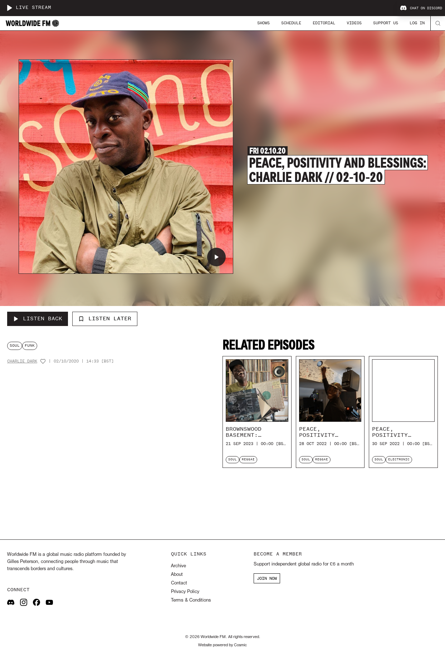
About (177, 575)
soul (15, 345)
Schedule (291, 22)
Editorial (324, 22)
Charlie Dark (22, 361)
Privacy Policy (185, 592)
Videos (354, 22)
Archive (178, 566)
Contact (179, 583)
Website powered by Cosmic (222, 645)
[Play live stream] (9, 7)
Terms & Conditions (191, 600)
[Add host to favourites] (43, 361)
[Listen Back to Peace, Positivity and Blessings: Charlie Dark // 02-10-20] (37, 319)
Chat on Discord (421, 8)
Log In (417, 22)
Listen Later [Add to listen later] (104, 318)
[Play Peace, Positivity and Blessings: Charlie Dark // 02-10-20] (216, 257)
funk (30, 345)
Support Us (385, 22)
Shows (263, 22)
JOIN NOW (267, 578)
